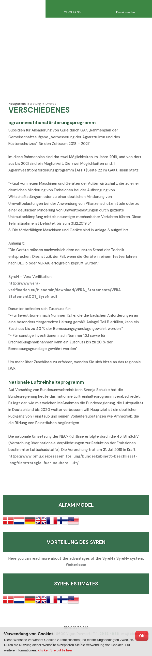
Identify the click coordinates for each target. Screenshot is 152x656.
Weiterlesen (76, 565)
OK (142, 635)
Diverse (50, 104)
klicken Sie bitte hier (55, 650)
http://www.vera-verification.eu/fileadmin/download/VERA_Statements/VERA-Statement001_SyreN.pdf (65, 290)
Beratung (34, 104)
